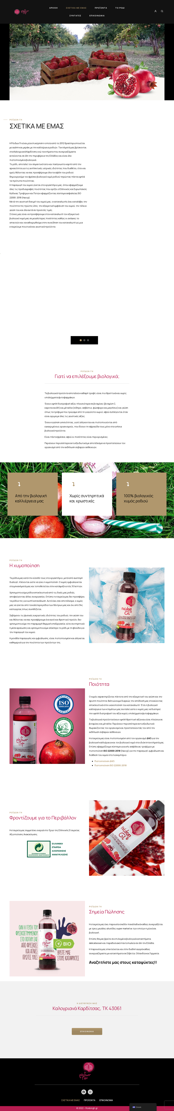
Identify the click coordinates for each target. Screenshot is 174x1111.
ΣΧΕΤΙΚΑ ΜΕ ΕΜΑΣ (76, 8)
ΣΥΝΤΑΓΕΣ (75, 15)
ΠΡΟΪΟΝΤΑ (101, 8)
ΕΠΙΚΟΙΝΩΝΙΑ (97, 15)
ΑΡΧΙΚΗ (53, 8)
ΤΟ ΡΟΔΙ (120, 8)
